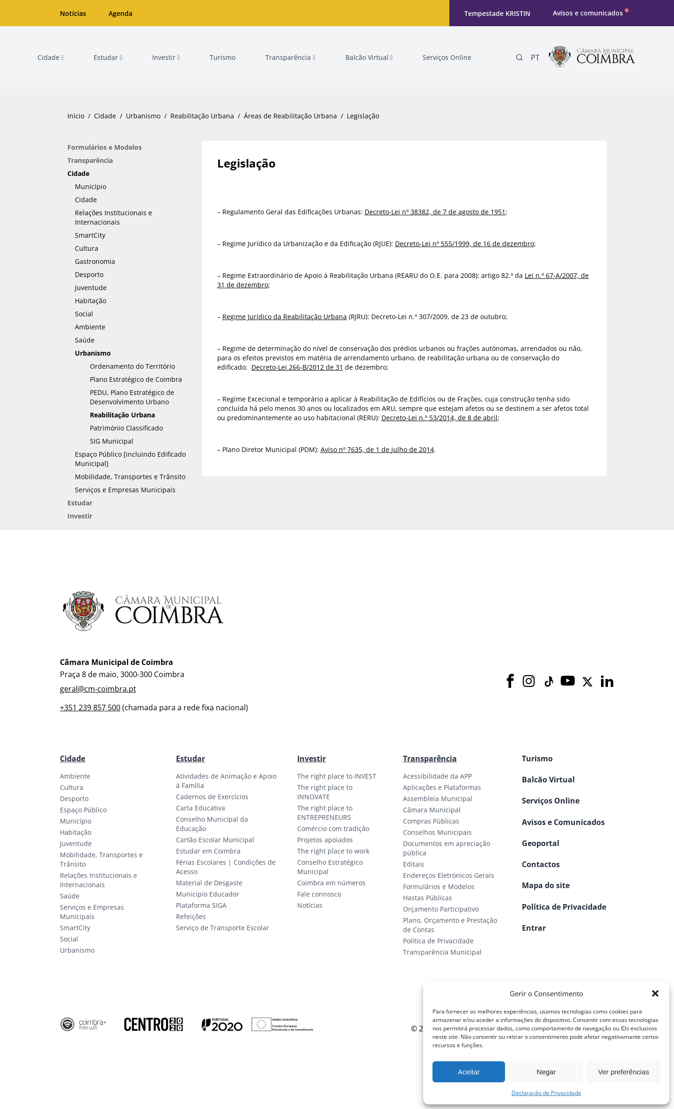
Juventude (91, 287)
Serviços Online (550, 800)
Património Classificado (126, 427)
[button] (655, 993)
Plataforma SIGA (201, 905)
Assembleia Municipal (437, 798)
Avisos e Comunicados (563, 822)
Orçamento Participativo (441, 909)
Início (75, 115)
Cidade (105, 115)
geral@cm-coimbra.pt (98, 689)
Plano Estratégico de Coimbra (136, 379)
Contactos (541, 864)
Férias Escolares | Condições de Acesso (226, 867)
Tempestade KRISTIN (497, 13)
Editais (413, 864)
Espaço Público (83, 809)
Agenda (120, 13)
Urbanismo (143, 115)
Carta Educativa (200, 807)
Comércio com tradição (333, 828)
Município (90, 186)
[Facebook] (510, 681)
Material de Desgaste (209, 882)
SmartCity (90, 235)
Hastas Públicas (427, 897)
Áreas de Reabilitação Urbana (290, 115)
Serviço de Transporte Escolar (222, 927)
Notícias (73, 13)
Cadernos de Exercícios (212, 796)
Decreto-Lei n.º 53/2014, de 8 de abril (439, 417)
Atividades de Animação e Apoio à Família (226, 781)
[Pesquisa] (519, 57)
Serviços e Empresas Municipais (125, 489)
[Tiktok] (548, 682)
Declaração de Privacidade (546, 1093)
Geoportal (540, 843)
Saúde (85, 340)
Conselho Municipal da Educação (212, 824)
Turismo (537, 758)
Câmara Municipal (432, 809)
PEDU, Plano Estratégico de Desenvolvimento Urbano (132, 397)
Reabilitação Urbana (202, 115)
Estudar (79, 502)
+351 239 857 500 (90, 707)
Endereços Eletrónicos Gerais (448, 875)
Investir (79, 515)
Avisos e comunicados (588, 12)
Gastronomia (95, 261)
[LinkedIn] (607, 681)
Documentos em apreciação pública (446, 848)
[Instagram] (529, 681)
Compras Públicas (431, 821)
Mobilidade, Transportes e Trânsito (130, 476)
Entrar (534, 928)
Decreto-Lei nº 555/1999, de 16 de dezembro (464, 243)
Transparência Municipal (442, 952)
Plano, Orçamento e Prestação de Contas (450, 925)
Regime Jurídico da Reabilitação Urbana (284, 316)
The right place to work (333, 850)
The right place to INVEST (336, 776)
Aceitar (469, 1072)
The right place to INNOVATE (324, 792)
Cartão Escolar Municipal (215, 839)
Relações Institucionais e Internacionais (113, 217)
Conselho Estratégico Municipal (330, 867)
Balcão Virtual (548, 779)
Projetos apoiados (325, 839)
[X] (587, 682)
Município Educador (207, 894)
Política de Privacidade (438, 940)
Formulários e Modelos (104, 147)
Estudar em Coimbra (208, 850)
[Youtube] (568, 681)
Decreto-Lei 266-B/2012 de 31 (297, 367)
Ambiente (90, 326)
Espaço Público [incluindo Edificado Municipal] (130, 459)
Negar (546, 1072)
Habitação (90, 300)
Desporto (89, 274)
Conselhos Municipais (437, 832)
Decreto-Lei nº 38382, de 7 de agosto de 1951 (435, 211)
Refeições (191, 916)
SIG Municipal (111, 441)
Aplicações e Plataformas (442, 787)
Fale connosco (319, 894)
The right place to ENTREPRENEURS (324, 812)
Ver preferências (623, 1072)
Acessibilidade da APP (437, 776)
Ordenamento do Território (132, 366)
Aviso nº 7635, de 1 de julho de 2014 (377, 449)
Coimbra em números (331, 882)
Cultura (86, 248)
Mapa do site (546, 885)
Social (84, 313)
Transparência (90, 160)
